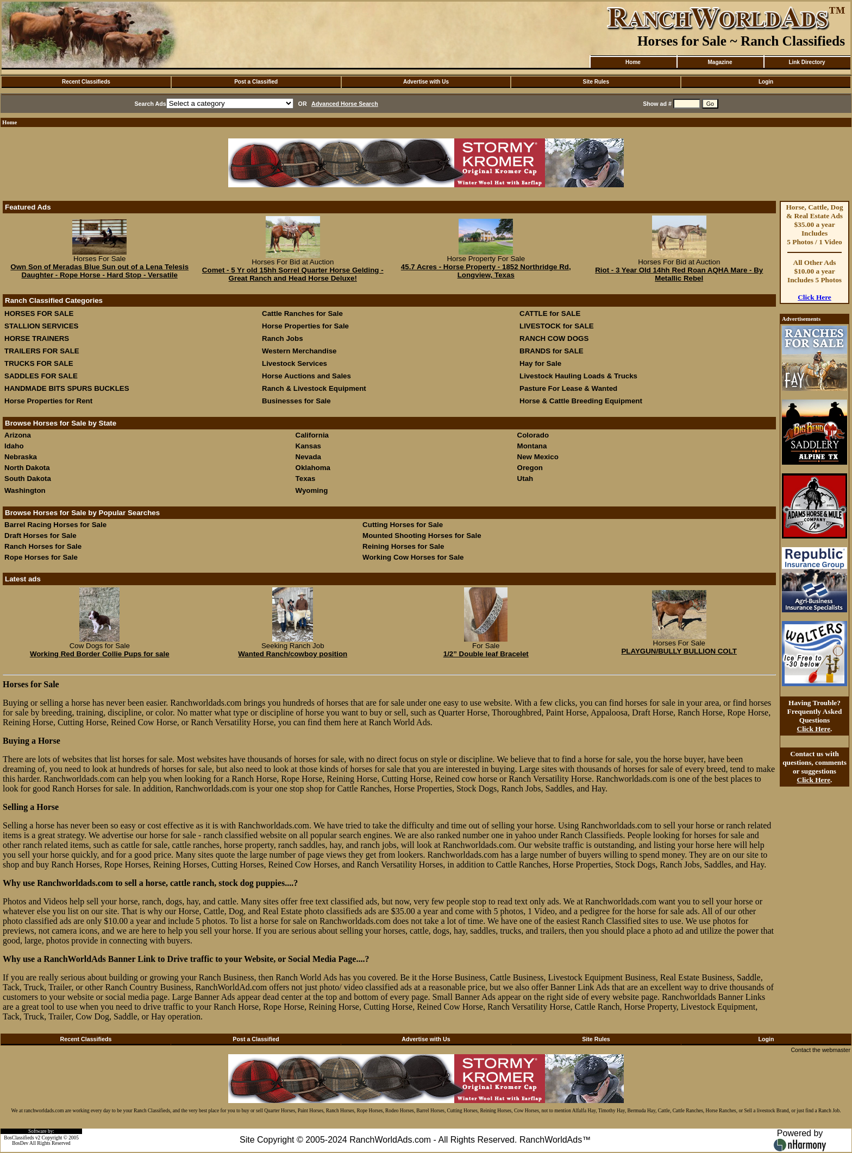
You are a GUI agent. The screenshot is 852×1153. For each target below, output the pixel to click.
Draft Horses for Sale (40, 535)
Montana (532, 446)
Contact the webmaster (820, 1050)
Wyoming (312, 490)
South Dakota (27, 478)
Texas (306, 478)
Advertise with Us (426, 82)
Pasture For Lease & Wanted (568, 388)
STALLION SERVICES (41, 326)
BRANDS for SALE (551, 351)
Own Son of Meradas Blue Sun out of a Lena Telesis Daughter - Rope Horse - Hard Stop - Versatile (99, 271)
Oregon (530, 468)
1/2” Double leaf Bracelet (486, 654)
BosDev (20, 1143)
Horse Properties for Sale (305, 326)
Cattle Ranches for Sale (302, 313)
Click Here (814, 297)
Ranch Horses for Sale (43, 546)
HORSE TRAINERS (36, 338)
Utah (525, 478)
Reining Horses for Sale (403, 546)
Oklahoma (313, 468)
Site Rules (596, 82)
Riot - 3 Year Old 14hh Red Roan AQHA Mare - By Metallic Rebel (679, 274)
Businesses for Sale (296, 401)
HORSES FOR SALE (38, 313)
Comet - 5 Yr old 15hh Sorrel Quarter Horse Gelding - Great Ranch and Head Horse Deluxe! (293, 274)
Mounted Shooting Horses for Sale (421, 535)
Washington (25, 490)
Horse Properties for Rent (48, 401)
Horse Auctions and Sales (306, 376)
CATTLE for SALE (549, 313)
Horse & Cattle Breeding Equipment (580, 401)
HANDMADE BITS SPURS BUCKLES (66, 388)
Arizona (17, 435)
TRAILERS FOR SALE (41, 351)
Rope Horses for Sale (41, 557)
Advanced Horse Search (344, 103)
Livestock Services (294, 363)
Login (766, 82)
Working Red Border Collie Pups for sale (100, 654)
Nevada (308, 457)
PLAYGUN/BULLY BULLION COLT (679, 651)
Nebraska (20, 457)
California (312, 435)
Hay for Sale (541, 363)
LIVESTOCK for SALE (556, 326)
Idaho (14, 446)
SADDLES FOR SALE (41, 376)
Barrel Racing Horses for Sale (55, 525)
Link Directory (806, 62)
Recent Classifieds (86, 82)
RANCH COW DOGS (553, 338)
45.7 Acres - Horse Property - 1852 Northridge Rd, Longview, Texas (486, 271)
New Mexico (538, 457)
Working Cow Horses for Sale (412, 557)
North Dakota (27, 468)
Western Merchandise (299, 351)
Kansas (308, 446)
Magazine (719, 62)
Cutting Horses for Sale (402, 525)
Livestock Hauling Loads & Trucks (578, 376)
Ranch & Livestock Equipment (314, 388)
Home (633, 62)
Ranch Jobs (282, 338)
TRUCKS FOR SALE (38, 363)
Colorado (533, 435)
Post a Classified (256, 82)
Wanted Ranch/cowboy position (292, 654)
